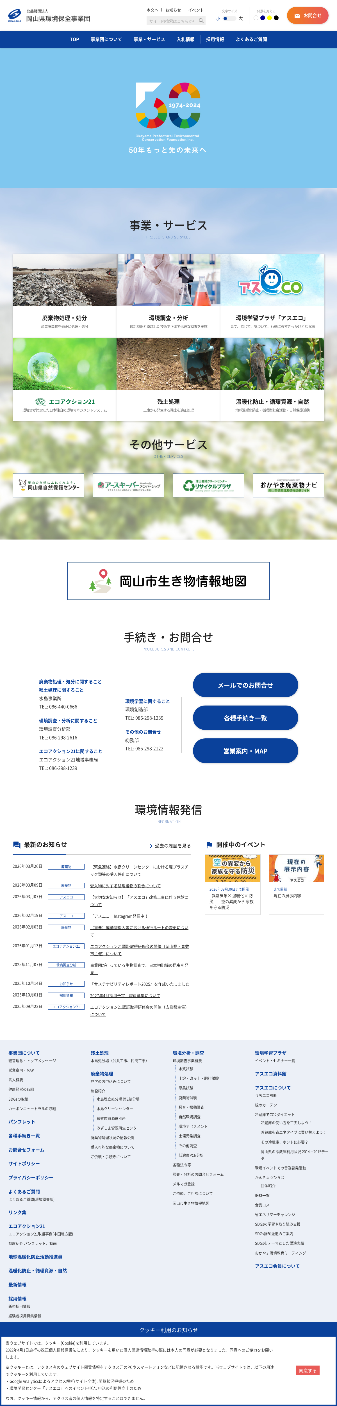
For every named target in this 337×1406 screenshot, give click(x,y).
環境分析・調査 (188, 1052)
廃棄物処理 (102, 1073)
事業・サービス (149, 39)
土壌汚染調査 (190, 1135)
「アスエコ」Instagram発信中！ (119, 916)
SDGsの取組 (18, 1099)
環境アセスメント (193, 1126)
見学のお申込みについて (111, 1081)
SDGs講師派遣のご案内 (274, 1233)
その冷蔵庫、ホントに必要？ (284, 1142)
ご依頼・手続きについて (111, 1156)
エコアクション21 (26, 1226)
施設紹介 (98, 1090)
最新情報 (17, 1284)
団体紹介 (268, 1185)
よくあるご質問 (251, 39)
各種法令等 (182, 1164)
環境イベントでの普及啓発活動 (280, 1167)
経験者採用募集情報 (24, 1315)
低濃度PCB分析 (191, 1155)
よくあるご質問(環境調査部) (31, 1199)
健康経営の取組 (21, 1089)
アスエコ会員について (277, 1265)
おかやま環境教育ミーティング (280, 1252)
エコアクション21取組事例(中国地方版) (40, 1233)
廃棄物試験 (188, 1097)
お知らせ (173, 10)
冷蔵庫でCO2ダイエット (275, 1114)
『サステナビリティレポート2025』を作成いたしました (140, 984)
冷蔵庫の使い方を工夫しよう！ (286, 1122)
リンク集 (17, 1212)
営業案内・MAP (21, 1070)
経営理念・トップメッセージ (32, 1060)
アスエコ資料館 (270, 1073)
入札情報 (186, 39)
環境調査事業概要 (187, 1060)
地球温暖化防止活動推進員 (35, 1256)
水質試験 (186, 1068)
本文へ (152, 10)
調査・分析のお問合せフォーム (198, 1174)
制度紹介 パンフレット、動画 (32, 1243)
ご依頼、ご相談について (193, 1193)
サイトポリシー (24, 1163)
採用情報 (215, 39)
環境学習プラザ (270, 1052)
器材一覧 (262, 1195)
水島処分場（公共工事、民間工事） (120, 1060)
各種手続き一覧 (24, 1135)
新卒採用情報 (19, 1306)
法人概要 (15, 1079)
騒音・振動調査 (191, 1107)
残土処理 (100, 1052)
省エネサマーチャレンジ (275, 1214)
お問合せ (308, 15)
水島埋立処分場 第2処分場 (118, 1099)
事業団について (106, 39)
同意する (308, 1370)
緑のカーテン (266, 1104)
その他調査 (188, 1145)
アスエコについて (273, 1087)
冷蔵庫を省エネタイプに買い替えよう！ (294, 1132)
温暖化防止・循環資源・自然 (37, 1270)
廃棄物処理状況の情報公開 (113, 1137)
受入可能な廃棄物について (113, 1147)
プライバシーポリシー (30, 1177)
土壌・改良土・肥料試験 (199, 1078)
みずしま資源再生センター (118, 1127)
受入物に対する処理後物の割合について (125, 885)
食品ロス (262, 1204)
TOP (74, 39)
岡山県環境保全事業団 (49, 15)
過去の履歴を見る (169, 845)
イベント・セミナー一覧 (275, 1060)
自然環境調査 (190, 1116)
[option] (168, 117)
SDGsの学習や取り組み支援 (277, 1224)
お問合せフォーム (26, 1149)
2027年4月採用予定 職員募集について (125, 995)
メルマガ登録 (184, 1183)
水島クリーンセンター (115, 1108)
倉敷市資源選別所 (111, 1118)
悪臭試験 (186, 1087)
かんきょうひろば (269, 1177)
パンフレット (21, 1121)
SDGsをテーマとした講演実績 (279, 1243)
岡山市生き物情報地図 (191, 1203)
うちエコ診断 (266, 1095)
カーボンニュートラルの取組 (32, 1108)
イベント (196, 10)
